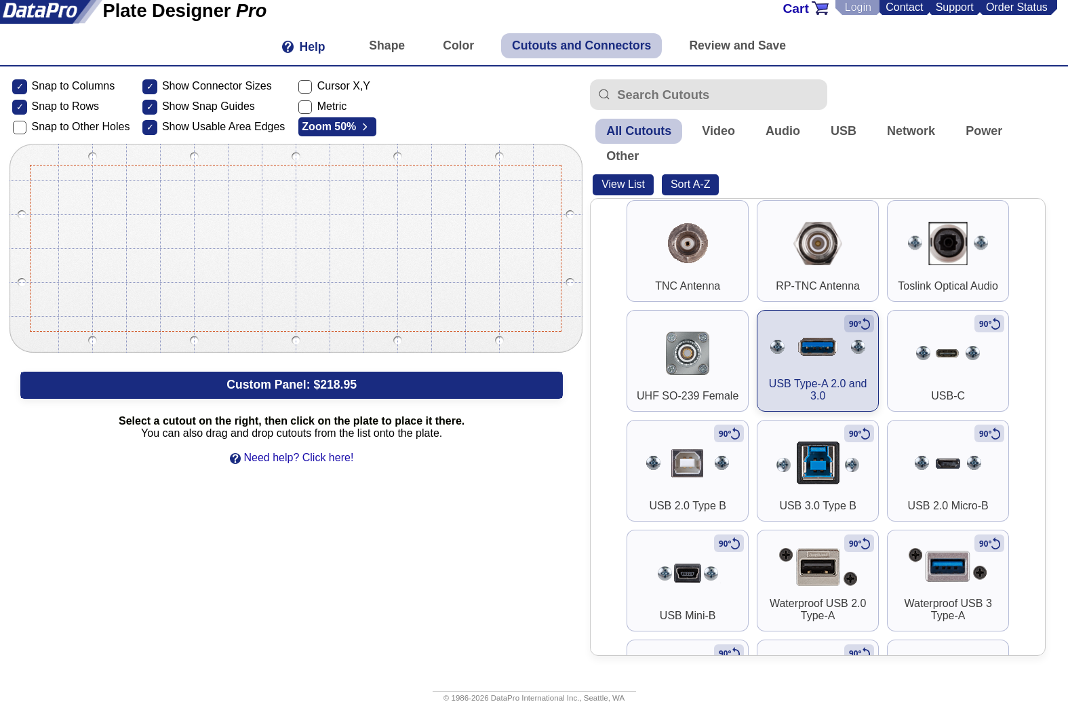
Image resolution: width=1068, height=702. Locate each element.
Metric (332, 106)
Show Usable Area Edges (223, 126)
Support (955, 7)
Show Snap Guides (208, 106)
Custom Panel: (291, 384)
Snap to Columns (73, 86)
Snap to (49, 106)
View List (623, 184)
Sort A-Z (691, 184)
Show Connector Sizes (217, 86)
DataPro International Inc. (535, 698)
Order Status (1017, 7)
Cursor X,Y (343, 86)
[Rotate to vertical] (859, 323)
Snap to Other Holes (80, 126)
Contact (904, 7)
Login (858, 7)
